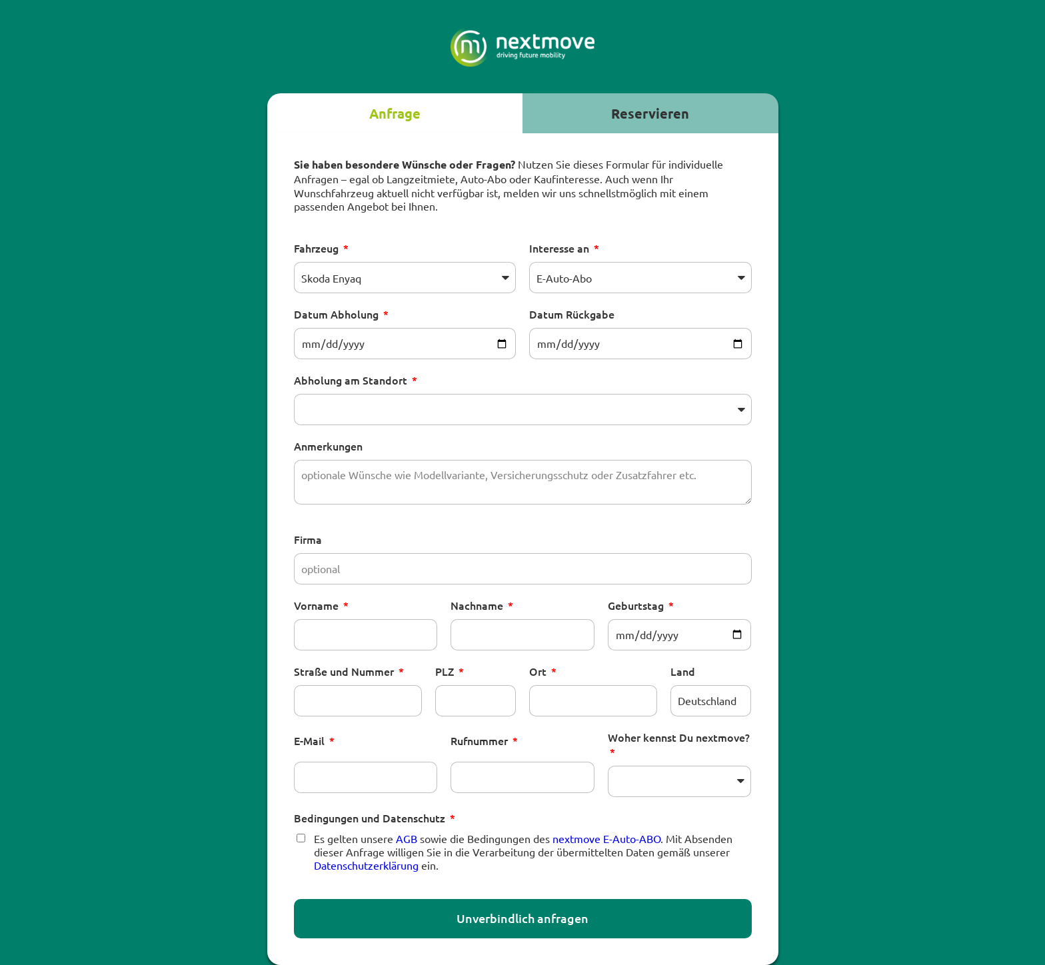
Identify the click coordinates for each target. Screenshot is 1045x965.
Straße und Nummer (345, 671)
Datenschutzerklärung (366, 865)
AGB (406, 838)
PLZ (446, 671)
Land (682, 671)
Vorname (317, 605)
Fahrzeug (317, 248)
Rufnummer (481, 740)
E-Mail (310, 740)
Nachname (478, 605)
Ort (539, 671)
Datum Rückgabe (571, 314)
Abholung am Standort (352, 380)
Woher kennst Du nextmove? (679, 737)
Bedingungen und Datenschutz (371, 817)
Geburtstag (637, 605)
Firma (308, 539)
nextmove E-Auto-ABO (606, 838)
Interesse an (560, 248)
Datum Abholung (337, 314)
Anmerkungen (328, 446)
